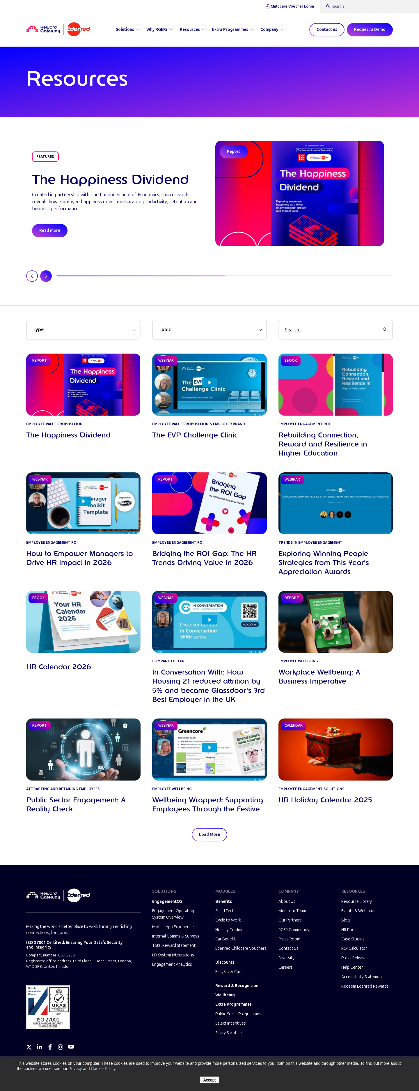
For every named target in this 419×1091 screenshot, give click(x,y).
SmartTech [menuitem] (225, 910)
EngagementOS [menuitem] (167, 901)
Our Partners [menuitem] (290, 920)
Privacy (75, 1068)
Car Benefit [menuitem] (225, 939)
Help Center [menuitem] (352, 967)
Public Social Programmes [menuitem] (238, 1013)
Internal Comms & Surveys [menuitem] (175, 936)
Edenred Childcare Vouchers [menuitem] (241, 948)
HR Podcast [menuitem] (351, 929)
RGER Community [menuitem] (293, 929)
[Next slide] (46, 276)
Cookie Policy (103, 1068)
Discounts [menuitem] (225, 962)
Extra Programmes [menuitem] (233, 1004)
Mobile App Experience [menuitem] (173, 926)
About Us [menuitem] (286, 901)
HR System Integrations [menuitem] (173, 955)
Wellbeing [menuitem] (225, 995)
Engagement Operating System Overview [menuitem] (173, 914)
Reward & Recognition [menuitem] (236, 985)
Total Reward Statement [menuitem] (174, 945)
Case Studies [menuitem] (353, 939)
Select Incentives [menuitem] (230, 1023)
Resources (192, 29)
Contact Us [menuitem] (288, 948)
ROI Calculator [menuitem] (354, 948)
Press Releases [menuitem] (355, 958)
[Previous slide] (32, 276)
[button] (83, 329)
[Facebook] (50, 1047)
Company (271, 29)
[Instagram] (60, 1047)
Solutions (127, 29)
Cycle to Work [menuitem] (228, 920)
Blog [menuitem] (345, 920)
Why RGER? (159, 29)
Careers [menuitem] (285, 967)
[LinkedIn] (39, 1047)
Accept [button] (209, 1080)
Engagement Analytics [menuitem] (172, 964)
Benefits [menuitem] (223, 901)
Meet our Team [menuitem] (292, 910)
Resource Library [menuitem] (356, 901)
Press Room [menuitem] (289, 939)
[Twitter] (29, 1047)
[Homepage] (58, 29)
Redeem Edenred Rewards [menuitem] (365, 986)
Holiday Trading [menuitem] (229, 929)
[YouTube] (71, 1047)
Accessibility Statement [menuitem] (362, 977)
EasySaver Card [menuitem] (229, 971)
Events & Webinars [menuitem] (358, 910)
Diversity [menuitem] (286, 958)
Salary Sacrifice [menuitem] (228, 1032)
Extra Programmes (232, 29)
